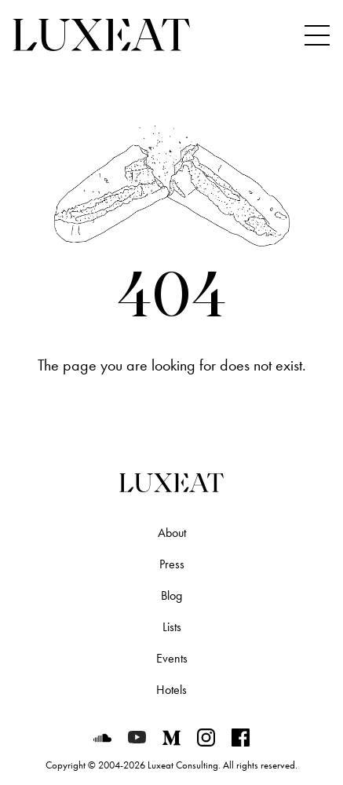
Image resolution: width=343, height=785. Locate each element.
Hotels (171, 689)
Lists (171, 627)
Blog (171, 595)
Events (172, 658)
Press (171, 564)
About (172, 532)
